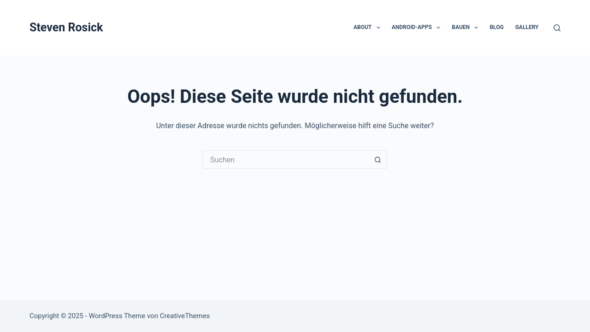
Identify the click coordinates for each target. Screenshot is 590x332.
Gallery (527, 27)
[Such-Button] (378, 159)
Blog (496, 27)
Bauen (467, 27)
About (369, 27)
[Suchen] (557, 27)
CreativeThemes (185, 316)
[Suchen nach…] (286, 159)
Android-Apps (418, 27)
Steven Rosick (66, 27)
